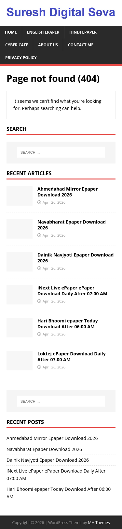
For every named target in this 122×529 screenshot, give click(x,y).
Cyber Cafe (16, 45)
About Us (48, 45)
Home (11, 32)
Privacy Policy (21, 57)
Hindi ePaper (83, 32)
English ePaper (43, 32)
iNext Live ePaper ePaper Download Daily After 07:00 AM (72, 291)
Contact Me (80, 45)
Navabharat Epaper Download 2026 (71, 225)
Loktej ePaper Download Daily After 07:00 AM (71, 356)
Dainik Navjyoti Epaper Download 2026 (75, 258)
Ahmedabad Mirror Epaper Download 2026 (67, 192)
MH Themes (99, 522)
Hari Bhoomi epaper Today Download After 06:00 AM (67, 324)
